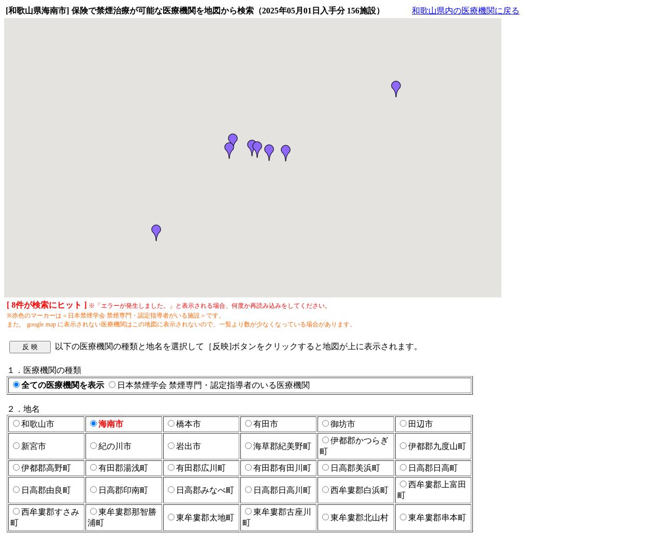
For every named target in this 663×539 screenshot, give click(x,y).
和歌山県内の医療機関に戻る (466, 10)
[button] (229, 150)
